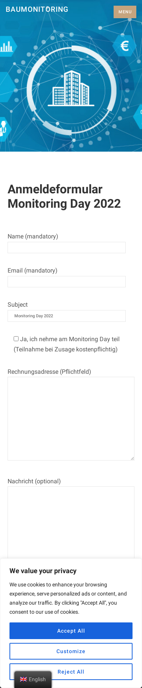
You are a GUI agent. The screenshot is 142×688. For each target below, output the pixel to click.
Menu (125, 11)
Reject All (71, 672)
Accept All (71, 631)
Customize (71, 651)
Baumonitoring (37, 9)
